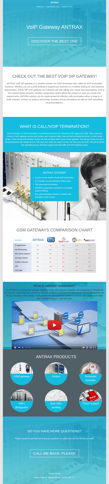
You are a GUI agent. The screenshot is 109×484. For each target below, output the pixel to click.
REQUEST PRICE (67, 7)
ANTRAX (55, 2)
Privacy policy (54, 481)
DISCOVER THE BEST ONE (54, 41)
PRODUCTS (40, 7)
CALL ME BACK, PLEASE (54, 453)
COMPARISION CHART (53, 7)
